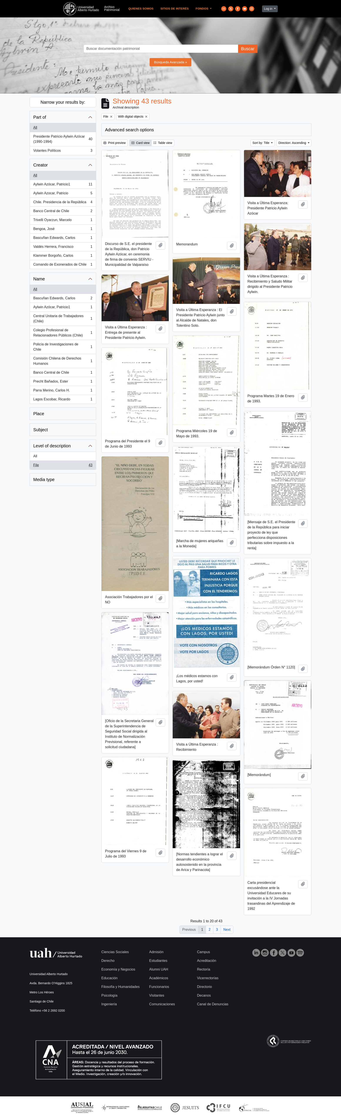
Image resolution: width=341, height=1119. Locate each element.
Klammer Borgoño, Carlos (62, 256)
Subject (40, 429)
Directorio (204, 987)
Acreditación (206, 960)
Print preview (114, 143)
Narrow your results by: (62, 102)
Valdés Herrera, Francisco (62, 247)
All (35, 127)
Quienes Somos (141, 8)
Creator (40, 165)
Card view (140, 143)
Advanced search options (129, 129)
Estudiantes (158, 960)
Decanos (204, 995)
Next (227, 929)
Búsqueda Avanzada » (170, 62)
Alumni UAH (158, 969)
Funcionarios (159, 987)
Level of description (52, 445)
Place (38, 413)
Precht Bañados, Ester (62, 382)
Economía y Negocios (118, 969)
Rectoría (203, 969)
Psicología (109, 995)
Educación (109, 978)
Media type (44, 479)
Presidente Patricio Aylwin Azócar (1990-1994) (62, 139)
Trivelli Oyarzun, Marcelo (62, 220)
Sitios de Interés (174, 8)
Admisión (156, 952)
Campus (203, 952)
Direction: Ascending (292, 143)
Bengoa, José (62, 229)
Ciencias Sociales (115, 952)
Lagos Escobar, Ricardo (62, 400)
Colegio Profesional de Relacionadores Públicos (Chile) (62, 332)
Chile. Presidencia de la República (62, 203)
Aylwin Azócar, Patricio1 (62, 185)
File (62, 466)
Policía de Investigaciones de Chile (62, 346)
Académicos (158, 978)
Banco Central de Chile (62, 211)
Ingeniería (109, 1004)
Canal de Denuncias (212, 1004)
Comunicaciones (162, 1004)
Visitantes (156, 995)
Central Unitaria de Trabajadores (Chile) (62, 318)
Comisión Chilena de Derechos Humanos (62, 360)
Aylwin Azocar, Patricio (62, 194)
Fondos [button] (202, 8)
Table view (162, 143)
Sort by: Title (261, 143)
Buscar (247, 48)
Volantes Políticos (62, 151)
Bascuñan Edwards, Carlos (62, 238)
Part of (39, 117)
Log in (268, 8)
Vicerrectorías (207, 978)
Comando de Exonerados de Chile (62, 265)
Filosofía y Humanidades (120, 987)
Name (39, 278)
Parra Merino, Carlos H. (62, 391)
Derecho (107, 960)
